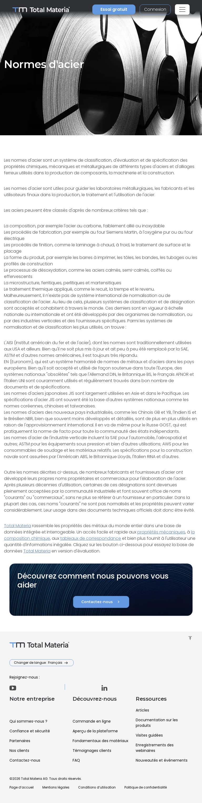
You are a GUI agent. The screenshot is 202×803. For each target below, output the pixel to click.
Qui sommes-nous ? (28, 721)
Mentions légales (55, 787)
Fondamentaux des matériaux (100, 740)
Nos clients (19, 750)
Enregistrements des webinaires (155, 747)
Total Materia (17, 526)
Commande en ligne (92, 721)
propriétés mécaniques (161, 532)
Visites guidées (149, 735)
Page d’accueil (21, 787)
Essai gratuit (113, 9)
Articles (142, 710)
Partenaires (19, 740)
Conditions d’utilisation (97, 787)
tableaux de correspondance (90, 538)
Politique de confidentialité (145, 787)
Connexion (155, 9)
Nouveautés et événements (162, 760)
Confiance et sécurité (29, 731)
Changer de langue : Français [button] (38, 662)
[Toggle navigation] (182, 9)
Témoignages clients (92, 750)
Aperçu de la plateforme (95, 731)
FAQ (76, 760)
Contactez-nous (101, 602)
